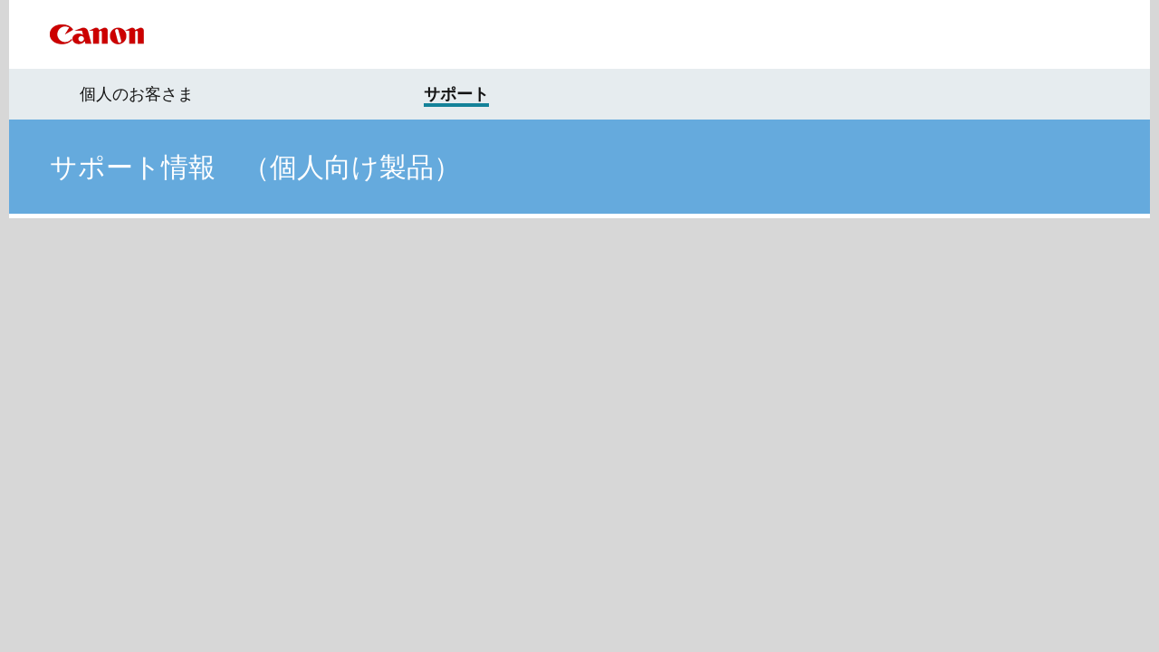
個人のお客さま (137, 94)
